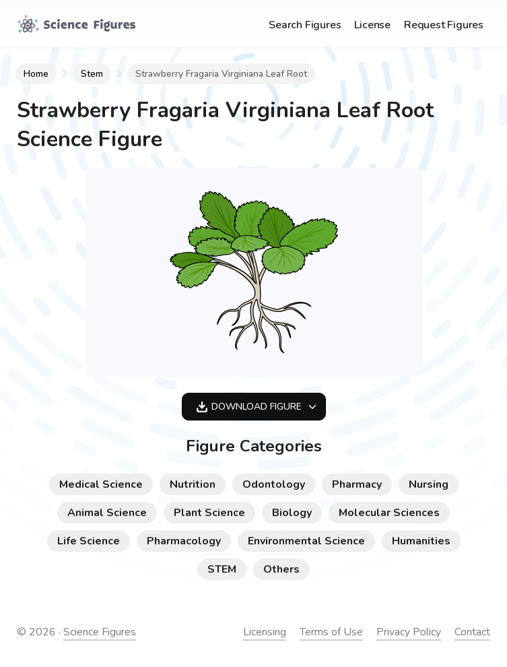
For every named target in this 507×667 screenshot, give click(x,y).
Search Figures (305, 25)
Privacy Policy (408, 632)
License (372, 25)
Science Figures (99, 632)
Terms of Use (331, 632)
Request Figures (443, 25)
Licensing (264, 632)
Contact (472, 632)
